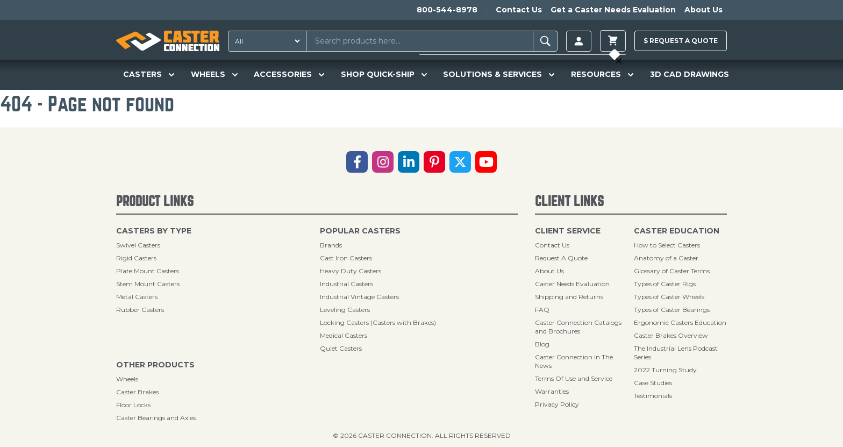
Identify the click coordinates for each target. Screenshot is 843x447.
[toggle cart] (613, 41)
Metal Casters (137, 297)
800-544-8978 (447, 10)
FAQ (542, 310)
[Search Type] (265, 41)
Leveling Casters (345, 310)
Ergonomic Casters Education (680, 322)
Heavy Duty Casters (350, 271)
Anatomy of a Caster (666, 258)
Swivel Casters (138, 245)
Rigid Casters (136, 258)
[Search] (545, 41)
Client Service (568, 231)
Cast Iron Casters (346, 258)
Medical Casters (343, 335)
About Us (703, 10)
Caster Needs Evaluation (572, 284)
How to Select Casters (667, 245)
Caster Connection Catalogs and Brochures (578, 326)
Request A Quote (561, 258)
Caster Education (676, 231)
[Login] (578, 41)
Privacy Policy (557, 404)
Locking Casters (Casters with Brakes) (378, 322)
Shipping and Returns (569, 297)
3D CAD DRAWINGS (689, 74)
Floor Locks (133, 405)
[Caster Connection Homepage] (167, 41)
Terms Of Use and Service (573, 378)
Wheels (127, 379)
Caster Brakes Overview (671, 335)
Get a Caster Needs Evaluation (613, 10)
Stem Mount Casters (148, 284)
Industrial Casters (346, 284)
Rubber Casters (140, 310)
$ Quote (681, 41)
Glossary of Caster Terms (672, 271)
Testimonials (653, 396)
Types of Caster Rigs (665, 284)
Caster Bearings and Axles (156, 418)
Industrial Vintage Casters (359, 297)
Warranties (552, 391)
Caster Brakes (137, 392)
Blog (542, 344)
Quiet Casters (341, 348)
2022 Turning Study (665, 370)
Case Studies (653, 383)
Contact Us (519, 10)
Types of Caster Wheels (669, 297)
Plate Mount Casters (147, 271)
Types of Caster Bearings (672, 310)
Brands (331, 245)
